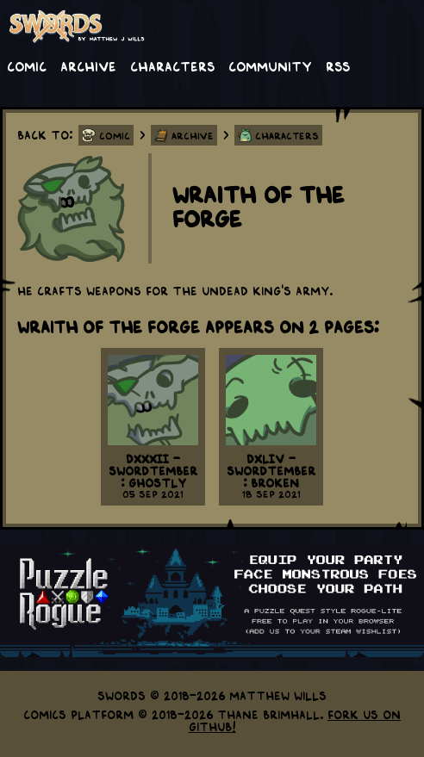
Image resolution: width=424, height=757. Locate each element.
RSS (338, 65)
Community (270, 65)
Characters (172, 65)
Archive (88, 65)
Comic (27, 65)
